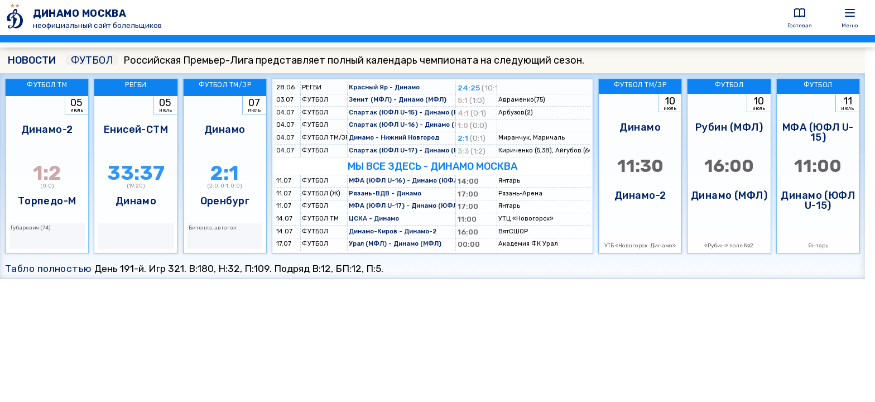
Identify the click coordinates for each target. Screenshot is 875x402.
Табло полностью (48, 268)
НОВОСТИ (32, 60)
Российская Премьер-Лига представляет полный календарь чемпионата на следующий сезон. (325, 60)
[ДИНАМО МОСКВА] (16, 17)
